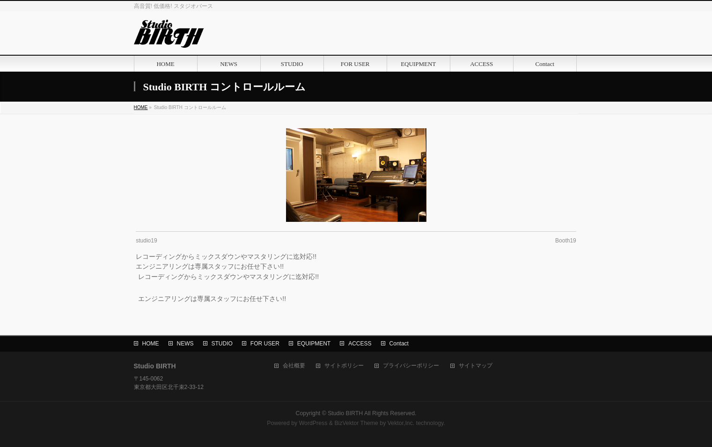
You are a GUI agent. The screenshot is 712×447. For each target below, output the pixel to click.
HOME (150, 343)
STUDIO (222, 343)
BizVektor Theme (356, 423)
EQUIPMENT (313, 343)
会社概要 (294, 366)
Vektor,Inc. (401, 423)
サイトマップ (475, 366)
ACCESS (359, 343)
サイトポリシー (344, 366)
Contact (399, 343)
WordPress (313, 423)
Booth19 (565, 240)
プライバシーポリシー (411, 366)
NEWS (185, 343)
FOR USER (264, 343)
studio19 (146, 240)
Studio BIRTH (345, 413)
